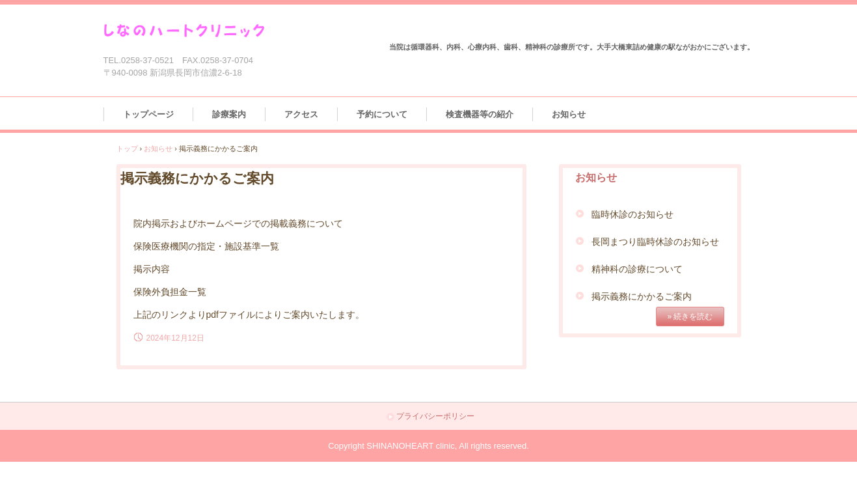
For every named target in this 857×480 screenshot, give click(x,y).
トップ (127, 148)
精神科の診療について (637, 269)
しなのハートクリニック (195, 30)
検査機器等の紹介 (479, 114)
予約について (382, 114)
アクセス (301, 114)
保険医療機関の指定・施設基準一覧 (206, 246)
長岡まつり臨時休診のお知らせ (655, 241)
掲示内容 (151, 269)
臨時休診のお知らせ (632, 214)
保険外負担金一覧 (169, 292)
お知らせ (569, 114)
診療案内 (229, 114)
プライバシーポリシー (435, 416)
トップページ (148, 114)
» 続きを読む (690, 316)
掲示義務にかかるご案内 (642, 296)
